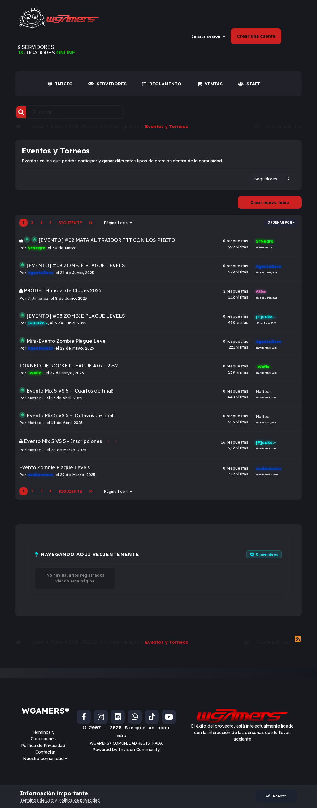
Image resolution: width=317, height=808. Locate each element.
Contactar (45, 753)
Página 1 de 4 (117, 225)
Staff (249, 87)
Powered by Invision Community (126, 750)
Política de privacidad (79, 799)
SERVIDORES (107, 87)
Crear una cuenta (256, 38)
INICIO (60, 87)
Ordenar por (281, 226)
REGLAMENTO (161, 87)
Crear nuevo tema (269, 205)
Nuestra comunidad (45, 759)
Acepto (276, 795)
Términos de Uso (37, 799)
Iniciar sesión (208, 37)
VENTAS (210, 87)
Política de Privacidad (43, 746)
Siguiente (70, 225)
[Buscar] (21, 115)
